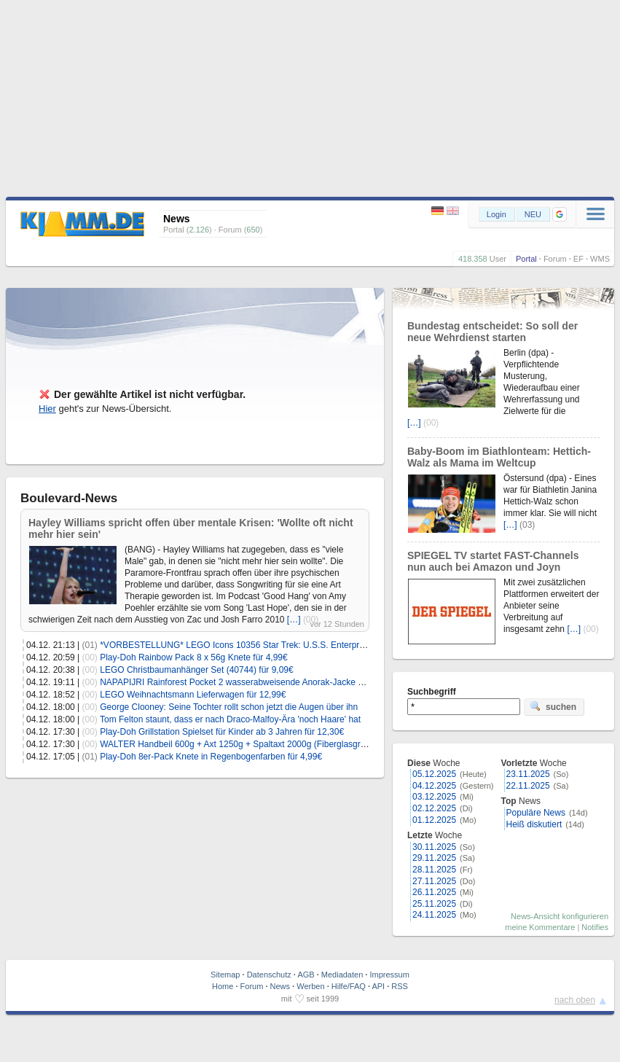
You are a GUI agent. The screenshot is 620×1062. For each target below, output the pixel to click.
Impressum (389, 974)
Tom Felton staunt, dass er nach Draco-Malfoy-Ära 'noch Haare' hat (230, 719)
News (280, 986)
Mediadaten (342, 974)
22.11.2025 (528, 786)
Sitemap (225, 974)
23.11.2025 (528, 774)
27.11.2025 (434, 881)
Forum (555, 258)
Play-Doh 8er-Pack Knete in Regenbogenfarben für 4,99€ (211, 756)
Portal (526, 258)
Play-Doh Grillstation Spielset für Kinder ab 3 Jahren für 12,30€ (222, 732)
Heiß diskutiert (534, 824)
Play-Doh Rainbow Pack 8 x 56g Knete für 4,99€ (193, 657)
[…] (294, 619)
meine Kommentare (540, 927)
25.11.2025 (434, 904)
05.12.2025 (434, 774)
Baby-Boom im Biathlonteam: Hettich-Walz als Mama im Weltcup (499, 457)
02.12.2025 (434, 808)
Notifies (594, 927)
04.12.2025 (434, 786)
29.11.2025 (434, 858)
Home (222, 986)
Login (496, 214)
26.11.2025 (434, 892)
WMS (600, 258)
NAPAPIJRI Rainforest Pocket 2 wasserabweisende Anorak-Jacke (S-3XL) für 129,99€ (267, 682)
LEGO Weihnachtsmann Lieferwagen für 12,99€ (193, 695)
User (498, 258)
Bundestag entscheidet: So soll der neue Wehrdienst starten (492, 331)
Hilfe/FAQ (348, 986)
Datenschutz (269, 974)
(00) (90, 657)
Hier (47, 408)
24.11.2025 (434, 915)
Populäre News (535, 813)
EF (578, 258)
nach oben (574, 1000)
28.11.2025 (434, 869)
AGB (305, 974)
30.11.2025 (434, 847)
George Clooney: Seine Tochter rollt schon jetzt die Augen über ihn (229, 707)
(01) (90, 645)
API (378, 986)
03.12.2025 (434, 797)
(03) (527, 525)
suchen (553, 706)
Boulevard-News (68, 498)
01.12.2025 (434, 820)
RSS (399, 986)
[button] (559, 214)
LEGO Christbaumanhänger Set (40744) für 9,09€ (197, 670)
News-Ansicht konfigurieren (559, 916)
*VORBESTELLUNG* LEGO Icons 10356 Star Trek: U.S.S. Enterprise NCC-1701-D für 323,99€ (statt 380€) (308, 645)
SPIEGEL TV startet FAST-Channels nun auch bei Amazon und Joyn (492, 561)
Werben (310, 986)
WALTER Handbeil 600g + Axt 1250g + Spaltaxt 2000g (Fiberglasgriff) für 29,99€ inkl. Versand (282, 744)
